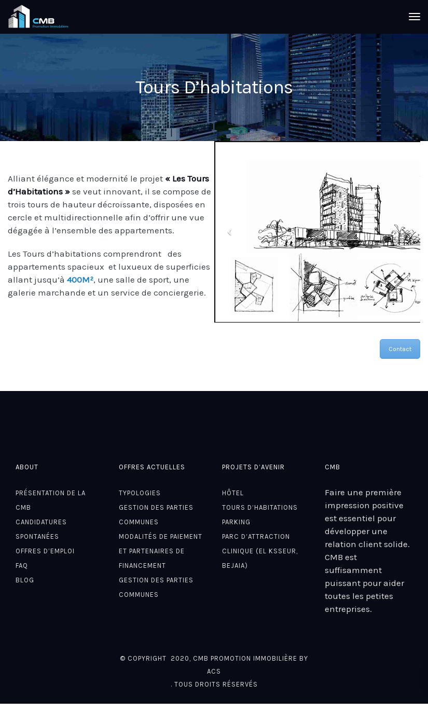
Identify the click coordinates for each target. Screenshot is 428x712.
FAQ (22, 565)
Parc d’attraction (256, 536)
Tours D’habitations (260, 507)
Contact (400, 349)
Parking (236, 522)
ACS (214, 671)
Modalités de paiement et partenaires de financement (160, 551)
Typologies (140, 493)
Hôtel (233, 493)
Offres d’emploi (45, 551)
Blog (25, 580)
